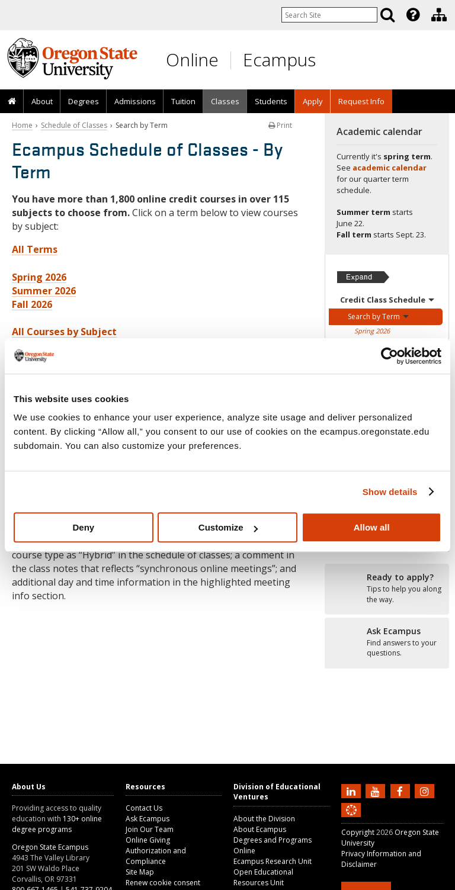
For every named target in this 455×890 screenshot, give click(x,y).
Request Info (361, 101)
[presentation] (412, 15)
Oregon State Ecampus (50, 847)
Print (280, 125)
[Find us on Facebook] (401, 790)
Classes (225, 101)
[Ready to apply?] (387, 589)
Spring (372, 330)
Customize (228, 527)
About (42, 101)
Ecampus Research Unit (272, 861)
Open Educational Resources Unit (263, 877)
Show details (390, 492)
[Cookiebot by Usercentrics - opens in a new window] (389, 356)
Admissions (135, 101)
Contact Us (144, 808)
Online (192, 59)
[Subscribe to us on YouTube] (377, 790)
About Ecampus (259, 829)
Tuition (183, 101)
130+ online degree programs (57, 824)
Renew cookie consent (163, 883)
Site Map (140, 872)
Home (22, 125)
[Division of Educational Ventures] (439, 15)
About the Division (264, 819)
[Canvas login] (351, 819)
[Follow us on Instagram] (426, 790)
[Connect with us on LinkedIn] (352, 790)
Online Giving (148, 840)
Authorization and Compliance (156, 856)
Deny (83, 527)
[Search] (387, 15)
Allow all (372, 527)
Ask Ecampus (147, 819)
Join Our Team (150, 829)
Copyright (357, 832)
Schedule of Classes (74, 125)
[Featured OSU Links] (413, 15)
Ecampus (279, 59)
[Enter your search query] (329, 15)
